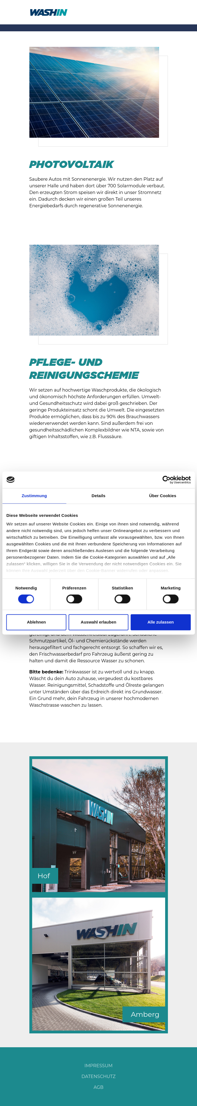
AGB (99, 1087)
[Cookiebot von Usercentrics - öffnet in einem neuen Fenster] (166, 480)
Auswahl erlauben (98, 622)
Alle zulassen (160, 622)
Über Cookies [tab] (162, 495)
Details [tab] (99, 495)
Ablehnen (36, 622)
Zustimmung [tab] (34, 495)
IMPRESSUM (98, 1065)
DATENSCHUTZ (98, 1076)
